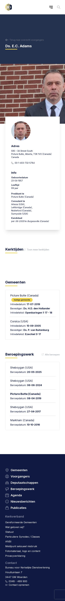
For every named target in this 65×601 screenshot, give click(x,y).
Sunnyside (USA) (19, 213)
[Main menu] (51, 7)
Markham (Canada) (22, 420)
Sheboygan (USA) (21, 367)
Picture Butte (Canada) (25, 393)
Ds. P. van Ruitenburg (36, 329)
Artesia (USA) (17, 204)
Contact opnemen (19, 584)
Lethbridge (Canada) (21, 207)
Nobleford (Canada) (21, 210)
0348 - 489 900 (18, 581)
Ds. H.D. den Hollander (36, 308)
